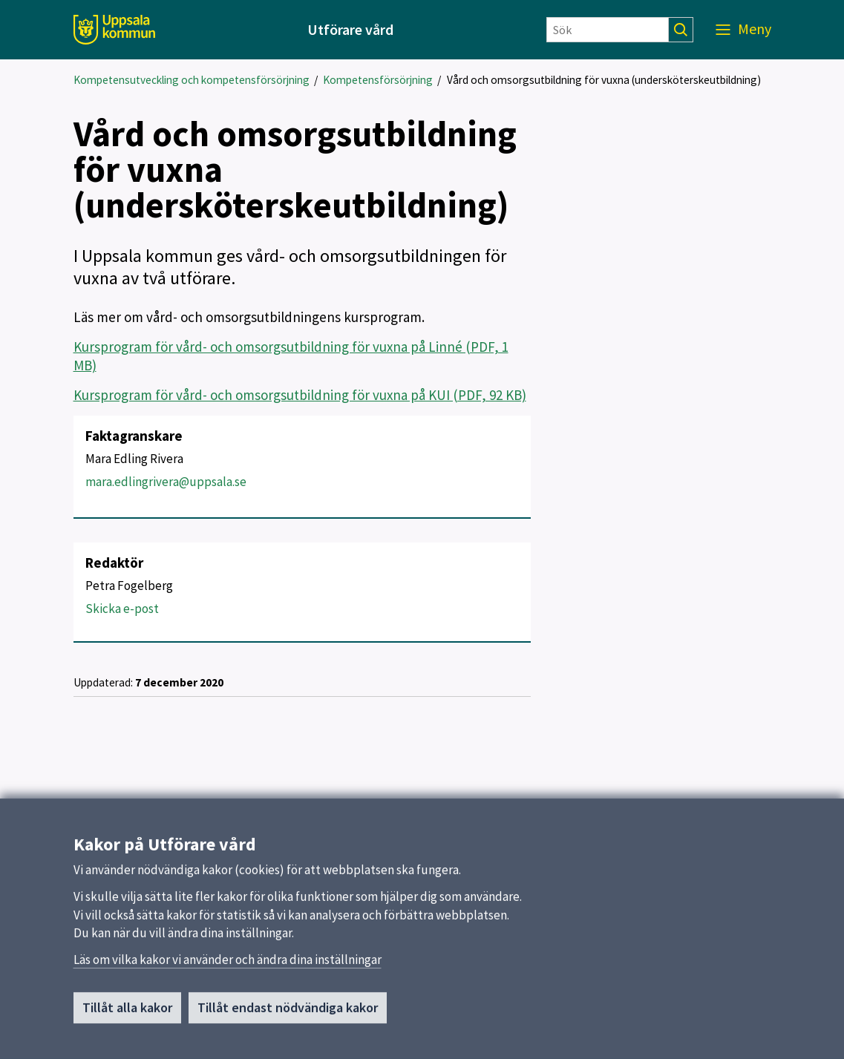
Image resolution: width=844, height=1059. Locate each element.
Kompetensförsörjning (378, 80)
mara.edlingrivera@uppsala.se (165, 481)
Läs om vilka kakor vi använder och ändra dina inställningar (227, 964)
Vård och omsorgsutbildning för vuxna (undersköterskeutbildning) (604, 80)
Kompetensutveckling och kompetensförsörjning (191, 80)
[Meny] (743, 29)
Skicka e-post (122, 608)
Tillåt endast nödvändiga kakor (287, 1011)
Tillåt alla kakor (127, 1011)
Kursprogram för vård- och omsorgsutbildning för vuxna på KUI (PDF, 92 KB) (299, 395)
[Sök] (607, 29)
